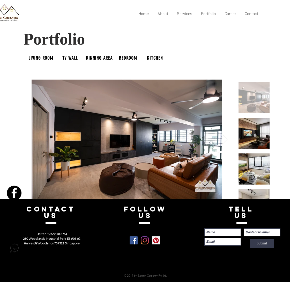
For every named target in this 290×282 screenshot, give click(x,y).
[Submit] (262, 243)
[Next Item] (225, 139)
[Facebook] (14, 193)
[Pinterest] (14, 229)
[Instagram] (14, 211)
